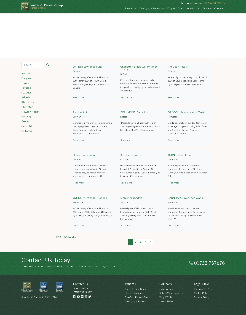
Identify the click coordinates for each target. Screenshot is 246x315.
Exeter (25, 121)
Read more (79, 97)
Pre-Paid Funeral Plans (137, 297)
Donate (207, 8)
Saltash (25, 97)
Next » (72, 237)
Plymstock (27, 102)
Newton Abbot (30, 111)
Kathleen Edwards (131, 154)
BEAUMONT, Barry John (135, 112)
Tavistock (26, 87)
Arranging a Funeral (152, 8)
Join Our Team (167, 289)
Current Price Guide (136, 289)
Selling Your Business (170, 293)
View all (25, 73)
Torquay (26, 78)
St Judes (26, 92)
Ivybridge (26, 116)
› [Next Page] (145, 241)
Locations (193, 8)
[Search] (32, 65)
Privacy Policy (201, 297)
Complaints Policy (204, 289)
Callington (27, 130)
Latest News (166, 301)
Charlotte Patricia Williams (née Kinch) (139, 68)
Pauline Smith (81, 112)
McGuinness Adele (131, 197)
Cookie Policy (201, 293)
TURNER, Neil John (179, 154)
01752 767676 (214, 3)
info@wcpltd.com (82, 291)
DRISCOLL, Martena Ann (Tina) (186, 112)
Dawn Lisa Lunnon (84, 154)
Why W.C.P (175, 8)
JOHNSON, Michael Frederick (90, 197)
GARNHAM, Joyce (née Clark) (185, 197)
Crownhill (26, 126)
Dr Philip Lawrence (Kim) (87, 66)
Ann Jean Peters (177, 66)
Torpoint (26, 83)
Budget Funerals (134, 293)
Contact (218, 8)
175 (66, 237)
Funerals (130, 8)
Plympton (27, 106)
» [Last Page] (150, 241)
